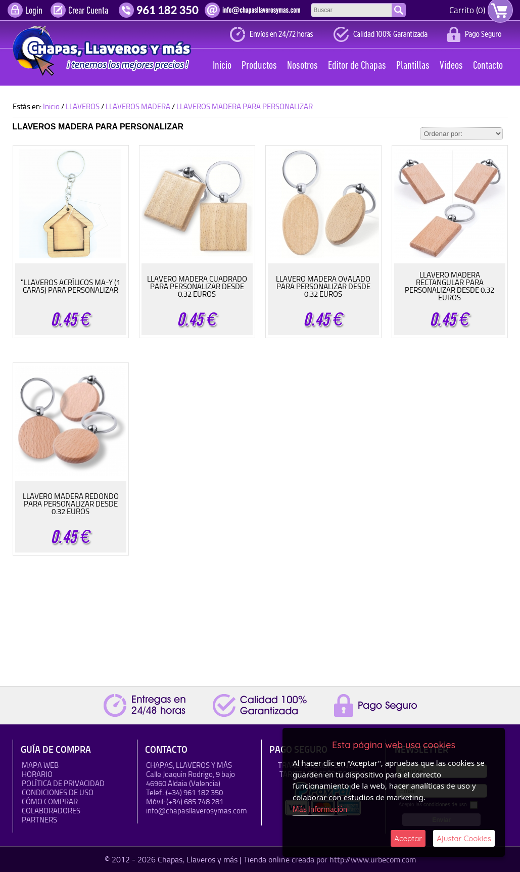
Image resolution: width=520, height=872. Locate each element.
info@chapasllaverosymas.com (196, 810)
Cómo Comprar (50, 801)
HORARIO (37, 774)
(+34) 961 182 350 (194, 792)
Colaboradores (51, 810)
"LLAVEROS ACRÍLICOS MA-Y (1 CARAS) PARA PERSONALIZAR (70, 286)
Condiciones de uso (57, 792)
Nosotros (302, 66)
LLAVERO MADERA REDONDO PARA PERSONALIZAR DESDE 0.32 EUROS (71, 504)
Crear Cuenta (88, 11)
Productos (259, 66)
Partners (39, 819)
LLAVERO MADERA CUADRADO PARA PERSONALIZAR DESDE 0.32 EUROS (197, 286)
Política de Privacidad (63, 783)
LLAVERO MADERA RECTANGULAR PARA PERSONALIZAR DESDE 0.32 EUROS (449, 286)
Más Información (320, 809)
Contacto (488, 66)
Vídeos (451, 66)
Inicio (222, 66)
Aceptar (408, 838)
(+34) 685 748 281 (194, 801)
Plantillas (413, 66)
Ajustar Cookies (464, 838)
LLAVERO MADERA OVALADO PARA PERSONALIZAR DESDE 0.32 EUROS (323, 286)
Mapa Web (40, 765)
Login (33, 11)
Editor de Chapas (357, 66)
